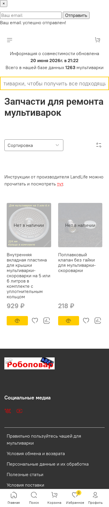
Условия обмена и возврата (36, 453)
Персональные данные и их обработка (48, 464)
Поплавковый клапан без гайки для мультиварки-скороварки (77, 262)
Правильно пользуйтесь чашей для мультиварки (44, 439)
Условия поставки (25, 485)
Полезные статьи (25, 474)
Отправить (76, 15)
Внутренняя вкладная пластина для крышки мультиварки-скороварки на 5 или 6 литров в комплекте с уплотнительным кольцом (28, 275)
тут (60, 184)
